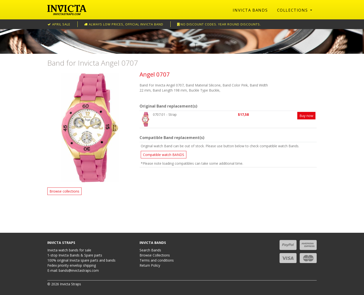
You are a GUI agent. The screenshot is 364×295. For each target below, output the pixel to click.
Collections (293, 10)
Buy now (306, 115)
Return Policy (150, 265)
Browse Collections (155, 255)
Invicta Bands (250, 10)
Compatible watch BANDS (163, 154)
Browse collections (64, 191)
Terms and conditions (157, 260)
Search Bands (150, 250)
